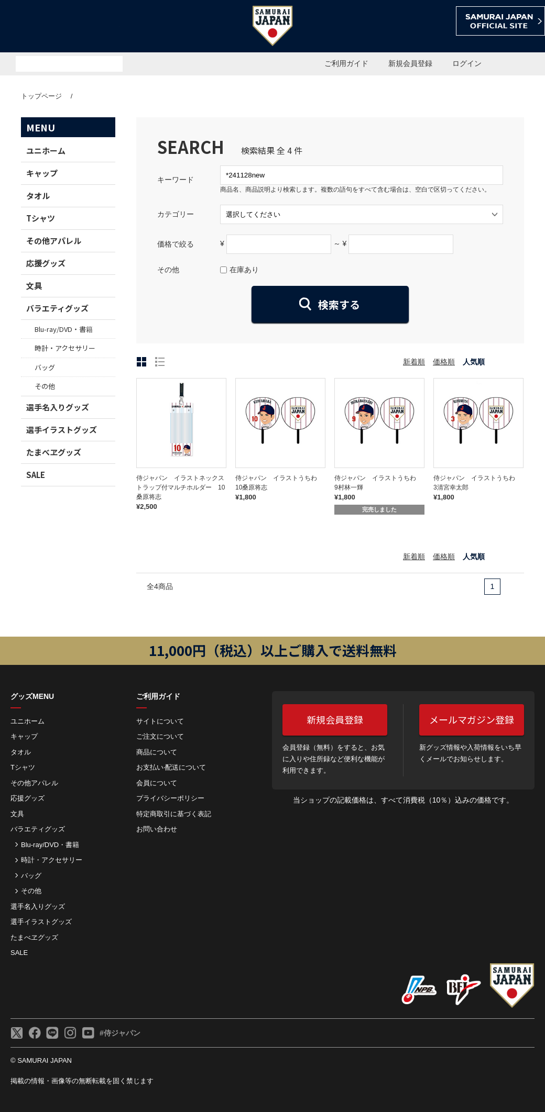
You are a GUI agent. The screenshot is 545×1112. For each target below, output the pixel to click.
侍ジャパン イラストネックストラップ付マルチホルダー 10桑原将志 (180, 487)
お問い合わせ (156, 829)
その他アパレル (53, 240)
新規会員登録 (410, 63)
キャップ (42, 173)
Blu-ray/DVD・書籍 (64, 329)
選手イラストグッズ (61, 429)
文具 (34, 285)
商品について (156, 752)
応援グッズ (46, 263)
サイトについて (160, 721)
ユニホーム (46, 150)
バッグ (45, 367)
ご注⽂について (160, 736)
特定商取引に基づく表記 (173, 814)
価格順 (444, 362)
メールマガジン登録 (471, 719)
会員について (156, 783)
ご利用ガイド (346, 63)
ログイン (467, 63)
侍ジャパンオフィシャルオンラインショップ (59, 27)
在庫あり (244, 269)
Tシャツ (40, 218)
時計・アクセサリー (65, 348)
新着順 (414, 362)
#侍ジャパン (120, 1033)
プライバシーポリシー (170, 798)
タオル (38, 195)
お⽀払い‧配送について (171, 767)
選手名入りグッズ (57, 407)
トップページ (41, 96)
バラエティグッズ (57, 308)
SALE (35, 474)
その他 (45, 386)
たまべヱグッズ (53, 452)
